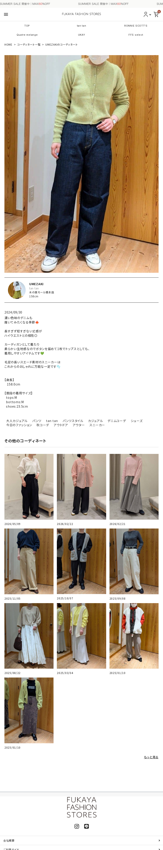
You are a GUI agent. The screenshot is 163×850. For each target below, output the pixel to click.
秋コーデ (42, 425)
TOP (27, 25)
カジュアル (95, 420)
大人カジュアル (17, 420)
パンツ (36, 420)
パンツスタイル (73, 420)
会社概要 (9, 840)
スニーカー (97, 425)
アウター (79, 425)
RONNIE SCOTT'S (136, 25)
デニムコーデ (116, 420)
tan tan (81, 25)
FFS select (135, 34)
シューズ (137, 420)
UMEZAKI (36, 284)
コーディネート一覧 (28, 44)
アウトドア (61, 425)
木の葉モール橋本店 (41, 292)
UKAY (81, 34)
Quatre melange (27, 34)
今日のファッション (19, 425)
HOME (8, 44)
